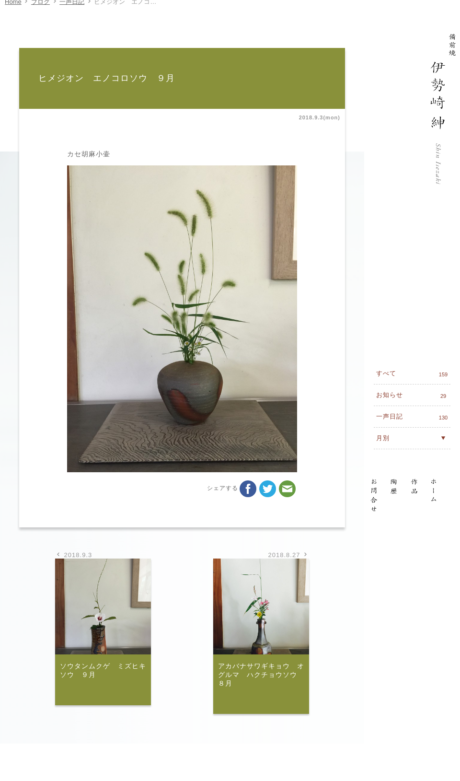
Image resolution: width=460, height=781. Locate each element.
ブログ (40, 11)
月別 (412, 310)
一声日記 (71, 11)
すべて (413, 246)
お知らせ (413, 268)
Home (13, 11)
